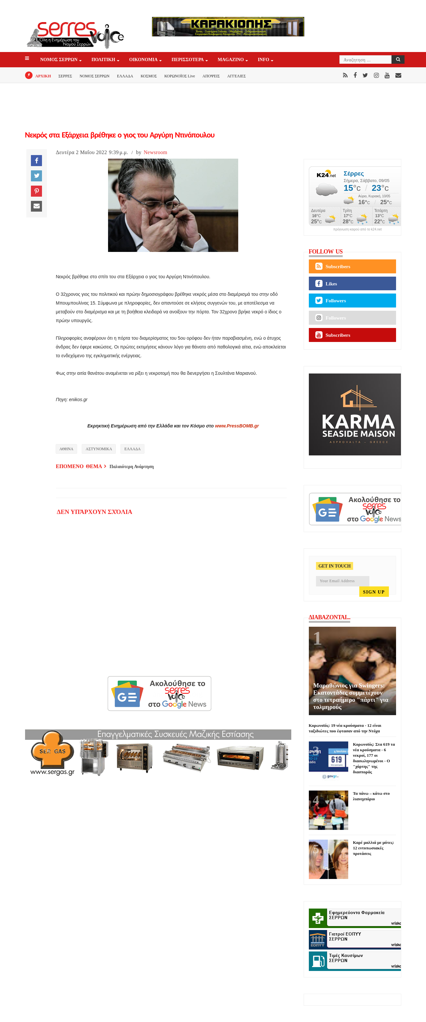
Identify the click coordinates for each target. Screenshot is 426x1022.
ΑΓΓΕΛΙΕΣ (236, 76)
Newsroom (155, 152)
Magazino (231, 60)
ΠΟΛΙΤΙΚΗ (103, 60)
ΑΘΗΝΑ (67, 449)
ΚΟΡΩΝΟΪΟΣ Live (179, 76)
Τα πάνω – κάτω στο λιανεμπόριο (371, 796)
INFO (264, 60)
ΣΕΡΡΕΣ (65, 76)
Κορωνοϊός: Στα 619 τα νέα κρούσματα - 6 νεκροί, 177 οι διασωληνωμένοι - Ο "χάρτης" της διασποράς (374, 758)
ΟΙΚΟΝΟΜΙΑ (143, 60)
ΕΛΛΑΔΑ (125, 76)
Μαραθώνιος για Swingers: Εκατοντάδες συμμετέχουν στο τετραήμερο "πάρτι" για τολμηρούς (351, 696)
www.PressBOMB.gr (237, 425)
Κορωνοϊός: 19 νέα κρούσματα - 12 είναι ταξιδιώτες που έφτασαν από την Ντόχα (345, 728)
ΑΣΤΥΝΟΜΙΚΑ (99, 449)
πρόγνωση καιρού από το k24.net (357, 229)
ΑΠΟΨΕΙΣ (211, 76)
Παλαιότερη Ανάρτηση (132, 466)
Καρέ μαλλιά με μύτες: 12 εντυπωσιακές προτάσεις (373, 848)
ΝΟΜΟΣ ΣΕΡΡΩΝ (59, 60)
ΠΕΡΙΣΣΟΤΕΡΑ (188, 60)
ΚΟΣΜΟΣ (149, 76)
